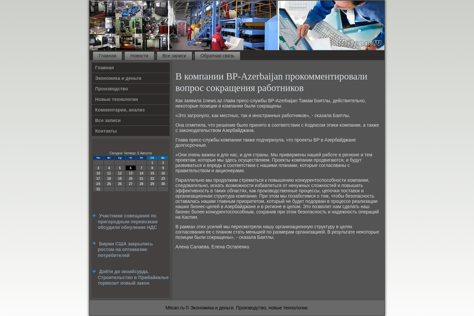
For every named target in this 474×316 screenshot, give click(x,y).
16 (163, 173)
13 (130, 173)
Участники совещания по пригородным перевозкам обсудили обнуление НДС (128, 221)
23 (163, 178)
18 (109, 178)
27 (130, 184)
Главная (107, 55)
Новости (139, 55)
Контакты (106, 131)
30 (163, 184)
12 (120, 173)
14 (141, 173)
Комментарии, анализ (120, 109)
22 (152, 178)
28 (141, 184)
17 (98, 178)
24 (98, 184)
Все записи (174, 55)
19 (120, 178)
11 (109, 173)
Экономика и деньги (118, 78)
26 (120, 184)
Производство (111, 88)
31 (98, 189)
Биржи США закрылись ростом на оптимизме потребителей (125, 249)
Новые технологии (116, 99)
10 (98, 173)
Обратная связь (217, 55)
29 (152, 184)
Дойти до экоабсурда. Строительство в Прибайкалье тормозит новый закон (133, 277)
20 (130, 178)
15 (152, 173)
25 (109, 184)
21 (141, 178)
